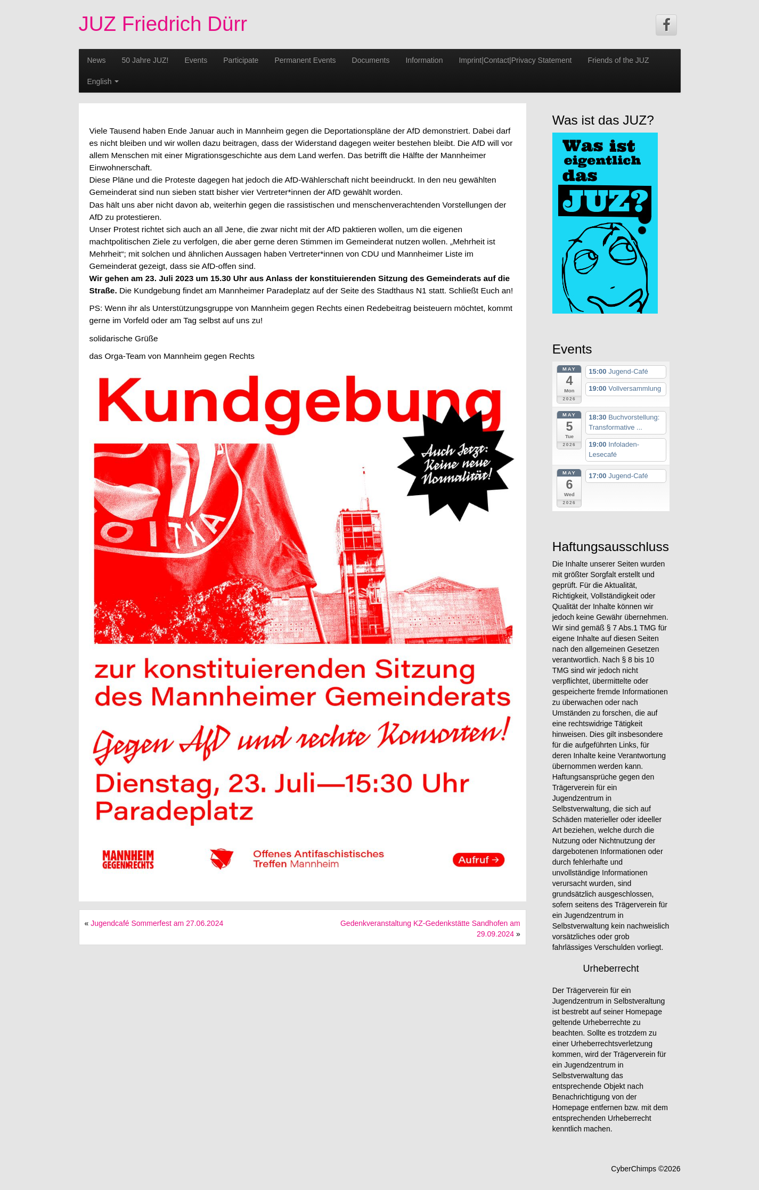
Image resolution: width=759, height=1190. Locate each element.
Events (195, 60)
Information (424, 60)
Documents (371, 60)
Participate (240, 60)
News (96, 60)
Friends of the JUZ (618, 60)
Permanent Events (305, 60)
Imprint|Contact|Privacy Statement (515, 60)
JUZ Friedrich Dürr (163, 23)
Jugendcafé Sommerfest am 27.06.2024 (157, 923)
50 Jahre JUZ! (145, 60)
